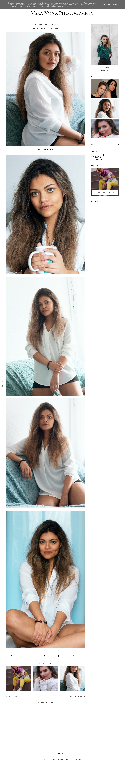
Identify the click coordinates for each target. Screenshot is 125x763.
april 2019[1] (96, 158)
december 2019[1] (98, 156)
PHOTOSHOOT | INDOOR (75, 696)
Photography (54, 28)
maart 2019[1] (97, 159)
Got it (115, 4)
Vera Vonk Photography (62, 13)
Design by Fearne (76, 759)
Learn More (107, 4)
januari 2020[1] (98, 155)
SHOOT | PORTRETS (14, 696)
